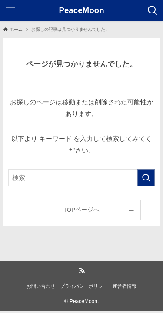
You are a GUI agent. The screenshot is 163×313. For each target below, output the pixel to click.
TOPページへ (81, 209)
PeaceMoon (81, 11)
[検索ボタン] (152, 10)
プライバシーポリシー (84, 286)
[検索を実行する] (146, 177)
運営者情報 (124, 286)
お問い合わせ (41, 286)
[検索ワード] (81, 177)
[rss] (82, 271)
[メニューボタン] (10, 10)
